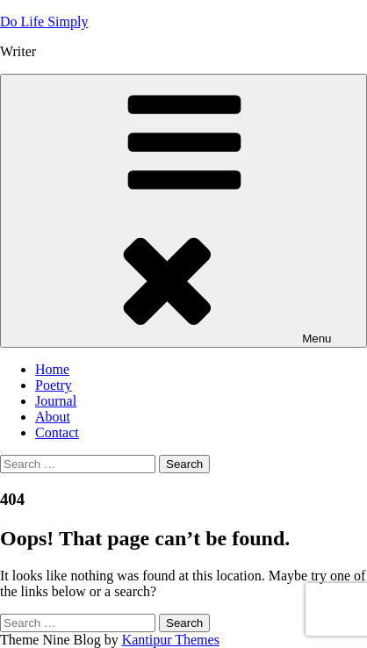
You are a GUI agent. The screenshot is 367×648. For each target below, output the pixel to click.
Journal (55, 400)
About (52, 416)
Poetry (53, 385)
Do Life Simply (44, 21)
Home (52, 369)
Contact (57, 432)
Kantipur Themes (170, 639)
